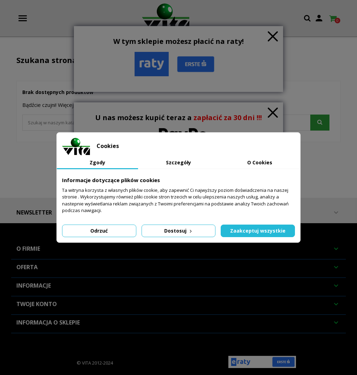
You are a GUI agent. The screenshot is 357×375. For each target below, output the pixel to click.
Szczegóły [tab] (178, 162)
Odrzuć (99, 230)
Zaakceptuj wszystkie (258, 230)
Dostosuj (178, 230)
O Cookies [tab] (259, 162)
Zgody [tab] (97, 162)
